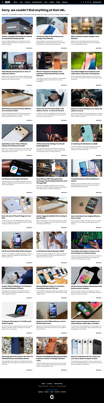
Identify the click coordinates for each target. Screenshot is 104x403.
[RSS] (90, 2)
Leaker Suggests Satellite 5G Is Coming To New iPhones (51, 217)
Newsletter (97, 2)
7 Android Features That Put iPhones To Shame (85, 180)
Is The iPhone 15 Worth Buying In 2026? (50, 251)
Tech (21, 2)
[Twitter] (83, 2)
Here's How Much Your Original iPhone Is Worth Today (85, 217)
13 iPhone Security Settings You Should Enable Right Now (50, 145)
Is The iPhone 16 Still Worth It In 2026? (84, 144)
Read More (29, 48)
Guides (51, 2)
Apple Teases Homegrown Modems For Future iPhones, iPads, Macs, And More (85, 322)
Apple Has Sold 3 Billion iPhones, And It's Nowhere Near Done (51, 322)
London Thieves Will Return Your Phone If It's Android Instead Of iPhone (16, 287)
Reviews (65, 2)
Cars (45, 2)
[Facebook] (81, 2)
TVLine (51, 391)
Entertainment (37, 2)
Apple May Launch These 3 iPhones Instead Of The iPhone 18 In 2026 (14, 145)
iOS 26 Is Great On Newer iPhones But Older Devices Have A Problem (86, 287)
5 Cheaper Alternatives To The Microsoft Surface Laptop (16, 322)
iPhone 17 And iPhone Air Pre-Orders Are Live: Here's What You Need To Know (85, 358)
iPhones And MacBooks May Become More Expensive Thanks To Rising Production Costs (51, 358)
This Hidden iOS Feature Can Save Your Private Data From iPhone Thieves (85, 252)
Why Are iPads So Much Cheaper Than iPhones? (85, 37)
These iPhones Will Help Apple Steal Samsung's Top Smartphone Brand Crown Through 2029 (51, 181)
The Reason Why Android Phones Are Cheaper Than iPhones (49, 37)
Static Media (45, 386)
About (43, 383)
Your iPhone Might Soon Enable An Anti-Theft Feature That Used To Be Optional (85, 73)
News (15, 2)
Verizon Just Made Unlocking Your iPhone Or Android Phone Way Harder (17, 37)
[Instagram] (85, 2)
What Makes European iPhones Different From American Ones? (16, 110)
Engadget (40, 391)
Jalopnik (46, 391)
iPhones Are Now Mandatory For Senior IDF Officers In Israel (86, 110)
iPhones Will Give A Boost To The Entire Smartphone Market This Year (50, 287)
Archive (49, 383)
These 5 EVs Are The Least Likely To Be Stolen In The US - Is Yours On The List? (50, 110)
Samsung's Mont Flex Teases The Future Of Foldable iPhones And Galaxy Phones (17, 357)
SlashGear (63, 391)
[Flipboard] (88, 2)
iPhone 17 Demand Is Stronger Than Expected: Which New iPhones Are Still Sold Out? (50, 74)
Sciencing (57, 391)
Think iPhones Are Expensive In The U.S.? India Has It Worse (16, 73)
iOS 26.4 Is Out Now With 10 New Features (16, 251)
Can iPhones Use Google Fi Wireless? (15, 179)
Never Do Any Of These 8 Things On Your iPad (16, 217)
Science (27, 2)
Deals (58, 2)
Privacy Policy (58, 383)
